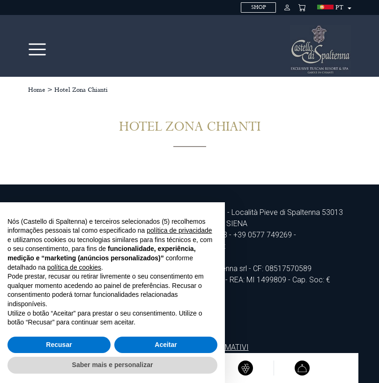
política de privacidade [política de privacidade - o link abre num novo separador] (179, 230)
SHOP (258, 7)
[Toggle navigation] (37, 49)
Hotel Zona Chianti (81, 90)
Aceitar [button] (166, 344)
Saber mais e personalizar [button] (112, 364)
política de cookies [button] (74, 267)
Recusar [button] (59, 344)
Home (36, 90)
